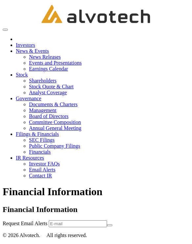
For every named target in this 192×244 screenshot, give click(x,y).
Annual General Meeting (55, 128)
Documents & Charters (53, 104)
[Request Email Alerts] (78, 223)
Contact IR (40, 175)
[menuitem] (102, 39)
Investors (25, 45)
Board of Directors (49, 116)
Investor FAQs (44, 164)
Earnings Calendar (48, 69)
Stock (22, 74)
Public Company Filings (54, 146)
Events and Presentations (55, 63)
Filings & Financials (37, 134)
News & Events (32, 51)
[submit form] (109, 225)
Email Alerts (42, 169)
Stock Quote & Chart (51, 86)
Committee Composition (55, 122)
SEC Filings (42, 140)
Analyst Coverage (48, 92)
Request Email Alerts (25, 223)
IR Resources (30, 158)
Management (43, 110)
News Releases (45, 57)
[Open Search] (5, 30)
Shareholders (43, 80)
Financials (40, 152)
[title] (96, 14)
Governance (28, 98)
